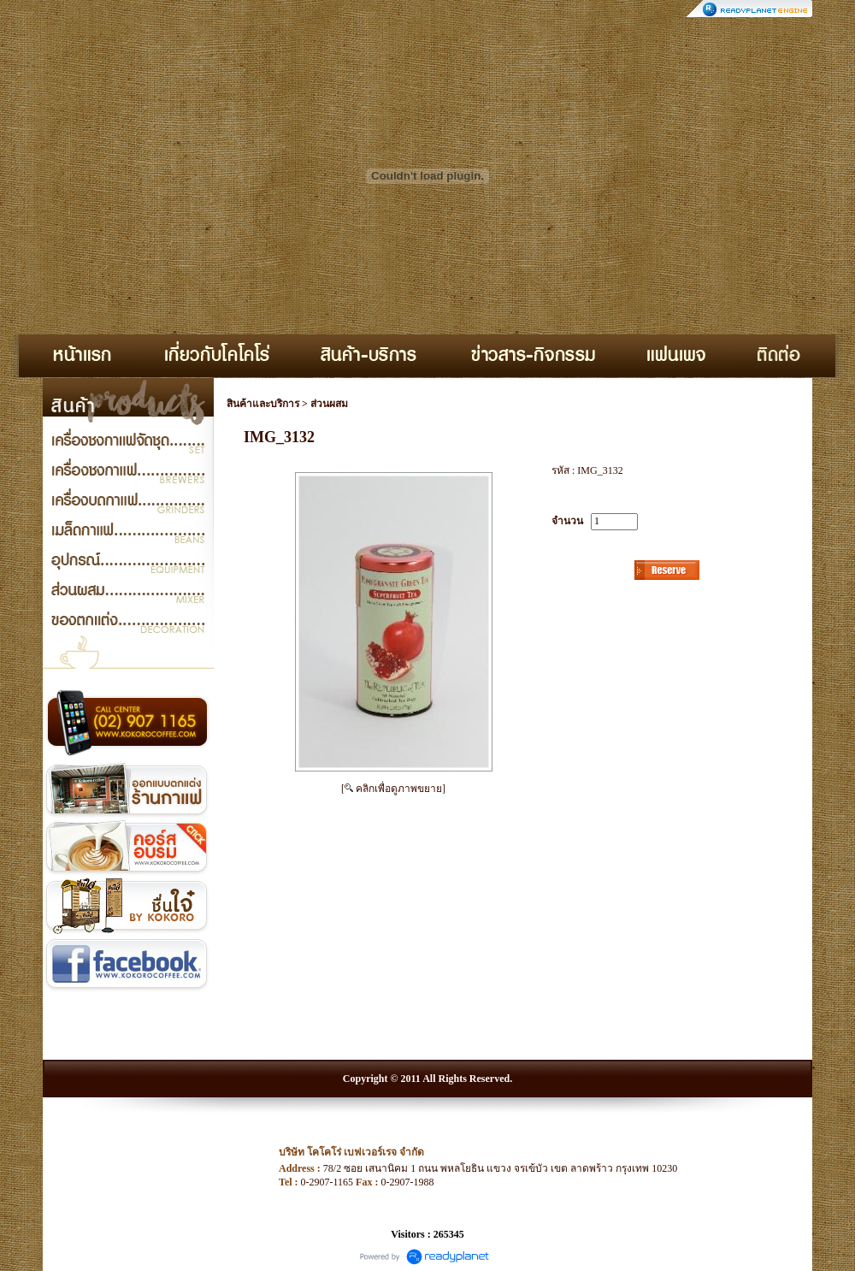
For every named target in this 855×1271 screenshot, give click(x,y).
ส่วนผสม (329, 404)
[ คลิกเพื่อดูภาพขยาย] (393, 789)
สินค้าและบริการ (263, 404)
